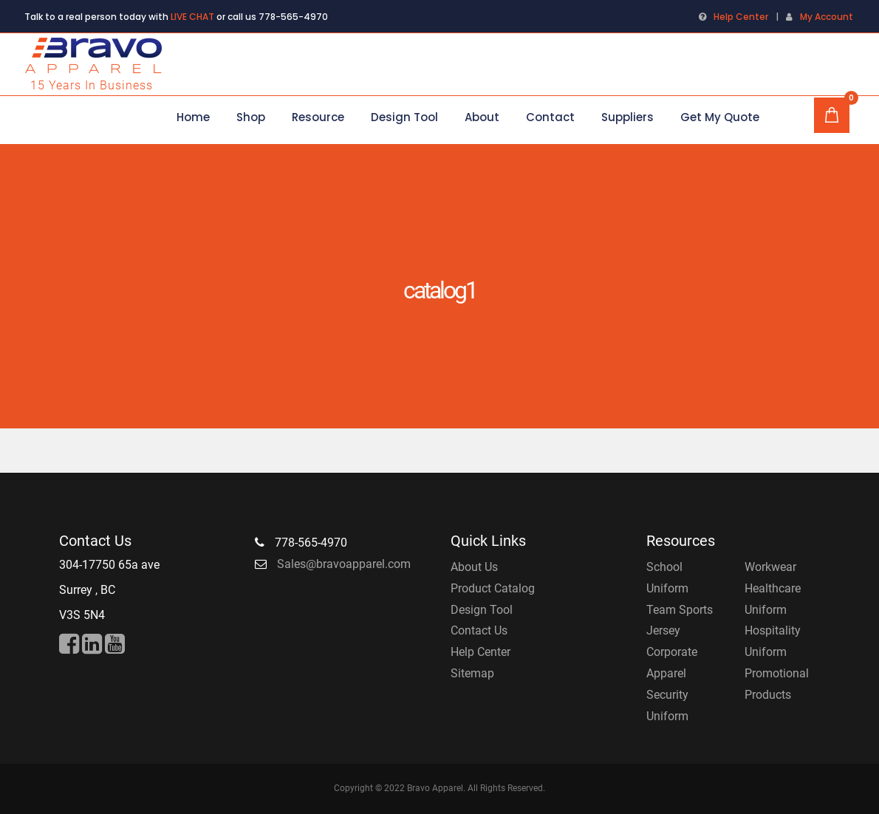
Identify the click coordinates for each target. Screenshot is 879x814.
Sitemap (472, 673)
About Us (474, 567)
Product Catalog (493, 588)
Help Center (741, 16)
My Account (826, 16)
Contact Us (479, 630)
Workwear (770, 567)
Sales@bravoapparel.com (344, 564)
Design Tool (482, 610)
